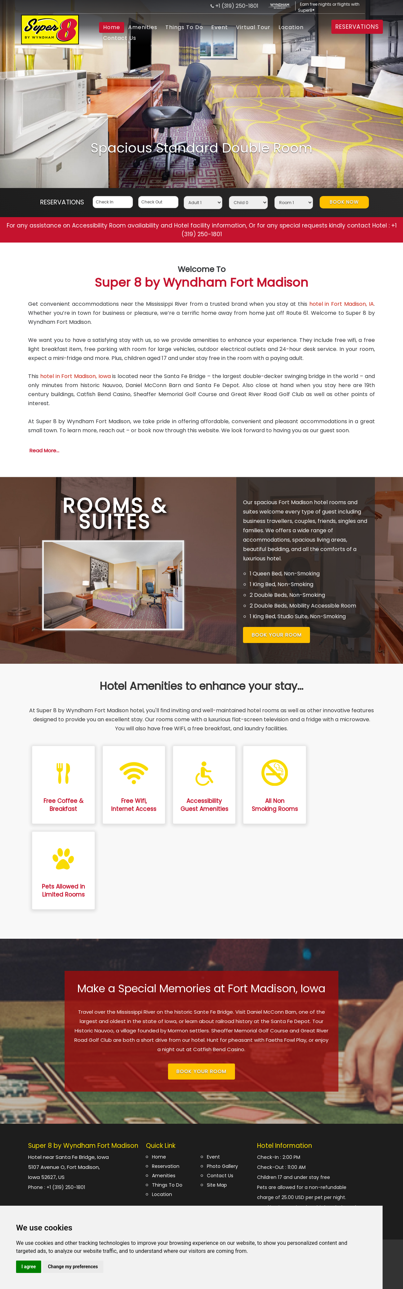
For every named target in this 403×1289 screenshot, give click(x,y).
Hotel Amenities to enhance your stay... (201, 686)
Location (291, 27)
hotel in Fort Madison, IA (341, 304)
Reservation (165, 1166)
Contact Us (119, 38)
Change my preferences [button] (73, 1266)
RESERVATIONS (357, 27)
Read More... (44, 450)
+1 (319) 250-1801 (236, 6)
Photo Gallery (222, 1166)
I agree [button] (28, 1266)
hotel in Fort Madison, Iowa (75, 376)
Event (219, 27)
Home (111, 27)
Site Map (217, 1185)
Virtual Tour (253, 27)
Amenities (142, 27)
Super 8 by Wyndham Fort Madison (201, 277)
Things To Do (184, 27)
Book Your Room (277, 634)
